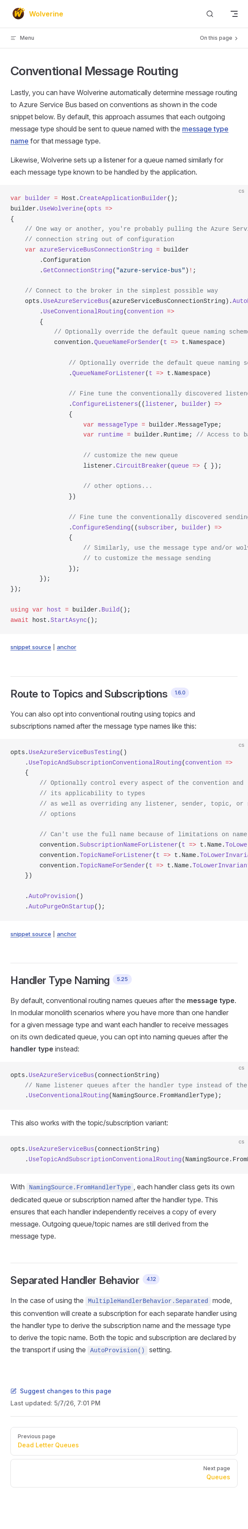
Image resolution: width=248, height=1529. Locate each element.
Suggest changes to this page (60, 1391)
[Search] (209, 14)
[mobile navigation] (234, 14)
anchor (66, 646)
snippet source (30, 646)
